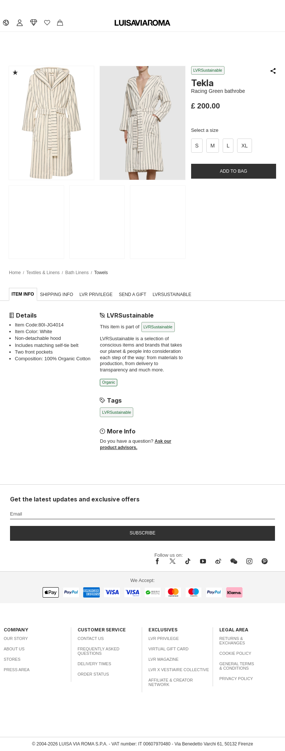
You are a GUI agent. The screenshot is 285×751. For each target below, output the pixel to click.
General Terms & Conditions (236, 665)
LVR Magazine (163, 659)
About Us (14, 649)
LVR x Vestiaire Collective (178, 669)
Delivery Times (94, 663)
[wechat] (234, 561)
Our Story (16, 638)
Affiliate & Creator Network (170, 682)
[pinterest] (264, 561)
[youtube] (203, 561)
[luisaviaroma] (142, 23)
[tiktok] (187, 561)
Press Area (17, 669)
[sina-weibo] (218, 561)
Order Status (93, 674)
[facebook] (159, 561)
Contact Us (91, 638)
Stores (12, 659)
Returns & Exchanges (232, 640)
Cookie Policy (235, 653)
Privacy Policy (236, 678)
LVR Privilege (163, 638)
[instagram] (249, 561)
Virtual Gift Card (168, 649)
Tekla (202, 83)
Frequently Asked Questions (98, 651)
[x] (172, 561)
